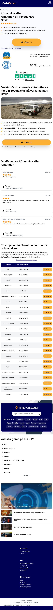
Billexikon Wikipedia (25, 584)
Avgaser (6, 452)
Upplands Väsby (12, 423)
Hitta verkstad (24, 568)
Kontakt (22, 553)
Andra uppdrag (8, 448)
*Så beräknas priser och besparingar (11, 48)
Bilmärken (22, 570)
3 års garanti (23, 566)
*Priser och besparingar (26, 563)
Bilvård (5, 468)
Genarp (33, 423)
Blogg (21, 580)
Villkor (17, 605)
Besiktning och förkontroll (13, 460)
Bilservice (6, 464)
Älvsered (9, 426)
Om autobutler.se (25, 551)
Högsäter (43, 426)
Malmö (35, 419)
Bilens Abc (23, 582)
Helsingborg (42, 423)
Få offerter (47, 269)
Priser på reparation (25, 587)
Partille (24, 426)
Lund (27, 423)
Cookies (23, 605)
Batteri (5, 456)
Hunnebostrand (34, 426)
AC (4, 444)
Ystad (46, 419)
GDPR (28, 605)
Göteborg (28, 419)
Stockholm (19, 419)
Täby (40, 419)
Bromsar (6, 473)
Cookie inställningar (8, 605)
